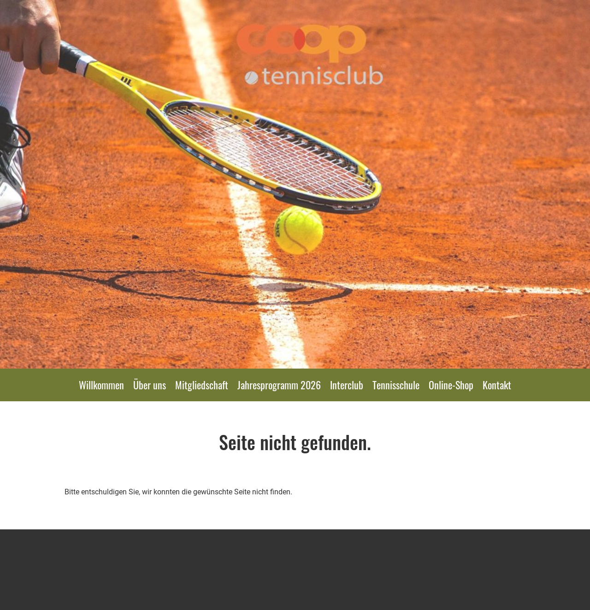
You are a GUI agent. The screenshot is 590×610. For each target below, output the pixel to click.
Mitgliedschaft (201, 384)
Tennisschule (395, 384)
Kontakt (497, 384)
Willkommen (101, 384)
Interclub (346, 384)
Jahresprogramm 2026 (279, 384)
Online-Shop (451, 384)
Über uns (149, 384)
